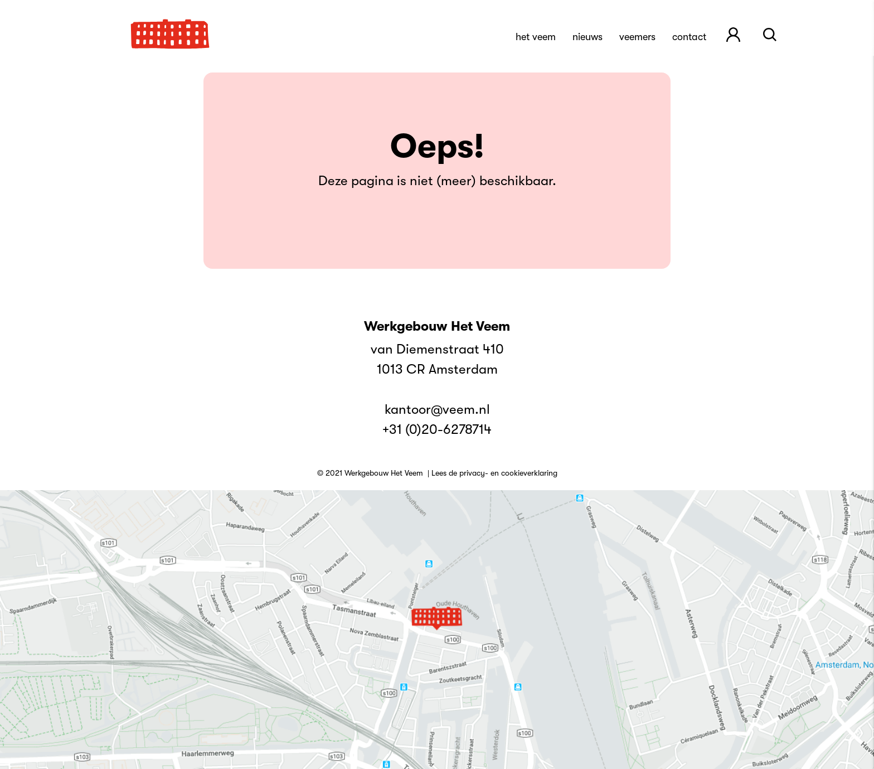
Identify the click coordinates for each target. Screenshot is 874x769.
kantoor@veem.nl (437, 409)
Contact (689, 36)
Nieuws (587, 36)
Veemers (637, 36)
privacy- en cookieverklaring (508, 472)
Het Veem (536, 36)
